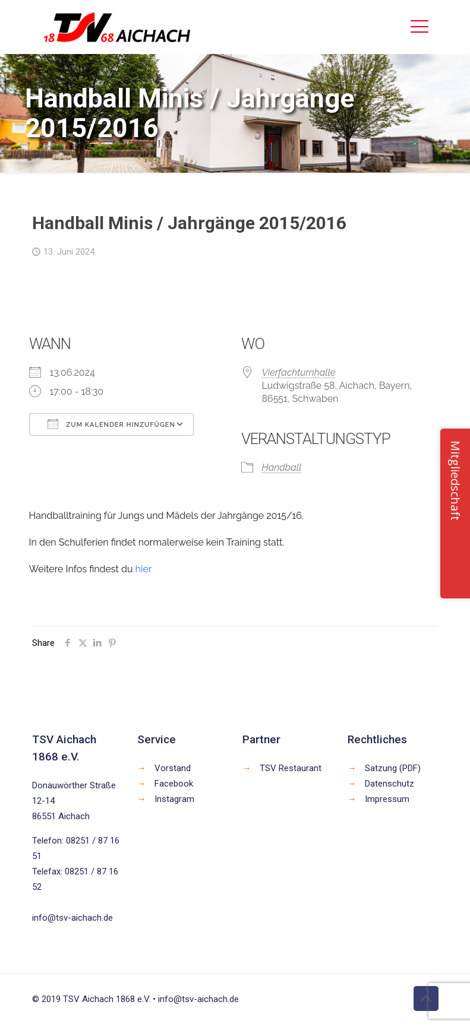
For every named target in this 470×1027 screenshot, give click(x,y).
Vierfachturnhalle (299, 372)
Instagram (174, 799)
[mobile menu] (419, 27)
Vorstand (172, 768)
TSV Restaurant (290, 768)
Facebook (173, 783)
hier (143, 569)
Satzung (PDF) (393, 768)
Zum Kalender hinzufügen (111, 424)
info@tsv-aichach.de (72, 917)
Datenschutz (389, 783)
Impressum (387, 799)
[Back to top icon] (426, 998)
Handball (282, 467)
